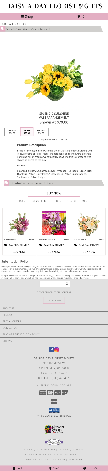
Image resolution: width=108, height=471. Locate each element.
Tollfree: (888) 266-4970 (54, 378)
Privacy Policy (34, 459)
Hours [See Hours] (90, 468)
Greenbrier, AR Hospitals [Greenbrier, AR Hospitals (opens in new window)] (72, 449)
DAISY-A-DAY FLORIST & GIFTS (54, 6)
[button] (54, 410)
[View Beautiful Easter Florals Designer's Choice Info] (54, 223)
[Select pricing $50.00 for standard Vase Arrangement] (12, 132)
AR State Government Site (68, 454)
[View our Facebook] (51, 351)
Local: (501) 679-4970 (54, 373)
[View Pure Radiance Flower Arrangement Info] (19, 223)
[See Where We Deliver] (54, 300)
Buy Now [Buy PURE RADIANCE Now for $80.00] (19, 252)
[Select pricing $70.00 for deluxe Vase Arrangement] (27, 132)
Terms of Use (75, 459)
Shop (27, 16)
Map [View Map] (54, 468)
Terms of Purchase (54, 459)
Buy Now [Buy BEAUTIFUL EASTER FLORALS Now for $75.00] (54, 252)
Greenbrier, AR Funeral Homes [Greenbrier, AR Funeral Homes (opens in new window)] (39, 449)
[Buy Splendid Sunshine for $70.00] (54, 193)
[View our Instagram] (56, 351)
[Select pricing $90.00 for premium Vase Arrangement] (41, 132)
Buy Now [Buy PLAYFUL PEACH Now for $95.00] (89, 252)
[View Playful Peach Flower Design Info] (89, 223)
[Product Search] (54, 284)
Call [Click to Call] (18, 468)
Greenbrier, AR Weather (38, 454)
